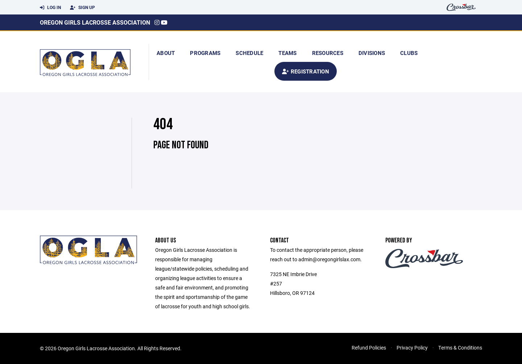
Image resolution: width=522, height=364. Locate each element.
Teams (287, 52)
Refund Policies (369, 347)
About (166, 52)
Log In (50, 7)
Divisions (372, 52)
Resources (327, 52)
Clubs (409, 52)
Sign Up (82, 7)
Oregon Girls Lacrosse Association (95, 22)
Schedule (249, 52)
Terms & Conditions (460, 347)
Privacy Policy (412, 347)
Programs (205, 52)
